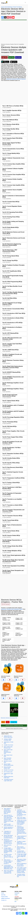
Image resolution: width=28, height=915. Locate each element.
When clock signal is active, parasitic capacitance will (8, 872)
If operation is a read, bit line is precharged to (7, 832)
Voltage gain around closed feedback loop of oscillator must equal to (21, 822)
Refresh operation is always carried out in (8, 828)
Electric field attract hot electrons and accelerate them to (8, 836)
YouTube (17, 896)
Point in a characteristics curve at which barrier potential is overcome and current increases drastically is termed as (21, 830)
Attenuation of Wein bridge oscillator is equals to (21, 860)
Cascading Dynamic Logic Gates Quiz (8, 780)
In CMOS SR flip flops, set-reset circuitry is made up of (8, 856)
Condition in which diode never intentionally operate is (21, 843)
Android (16, 899)
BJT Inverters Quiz (8, 771)
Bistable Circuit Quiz (8, 770)
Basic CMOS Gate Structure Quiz (8, 747)
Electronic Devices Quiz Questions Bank (12, 609)
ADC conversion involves (7, 845)
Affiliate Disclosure (5, 898)
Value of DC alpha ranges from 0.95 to (21, 818)
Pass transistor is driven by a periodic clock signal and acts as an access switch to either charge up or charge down (8, 819)
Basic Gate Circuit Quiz (8, 755)
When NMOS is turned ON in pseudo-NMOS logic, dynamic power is (7, 811)
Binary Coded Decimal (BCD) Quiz (8, 764)
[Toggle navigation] (25, 2)
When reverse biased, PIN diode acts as (21, 848)
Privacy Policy (4, 896)
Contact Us (3, 900)
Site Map (3, 894)
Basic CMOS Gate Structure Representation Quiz (8, 751)
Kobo (7, 722)
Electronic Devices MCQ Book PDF (9, 718)
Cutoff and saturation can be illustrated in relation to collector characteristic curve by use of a (21, 812)
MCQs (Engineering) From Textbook (11, 7)
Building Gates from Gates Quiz (8, 777)
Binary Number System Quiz (7, 767)
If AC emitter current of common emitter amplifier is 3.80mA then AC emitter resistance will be (21, 870)
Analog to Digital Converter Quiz (7, 739)
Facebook (17, 893)
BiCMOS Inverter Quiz (8, 761)
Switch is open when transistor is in (8, 825)
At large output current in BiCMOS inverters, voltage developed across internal (8, 850)
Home (2, 893)
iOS (15, 901)
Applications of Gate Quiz (8, 742)
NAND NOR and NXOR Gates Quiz (8, 736)
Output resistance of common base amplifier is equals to (21, 838)
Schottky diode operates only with (21, 851)
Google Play (14, 722)
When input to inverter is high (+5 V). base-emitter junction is (8, 861)
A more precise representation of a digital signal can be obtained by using (8, 867)
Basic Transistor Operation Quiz (7, 758)
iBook (3, 722)
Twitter (16, 894)
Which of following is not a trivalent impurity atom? (22, 865)
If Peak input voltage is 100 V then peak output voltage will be (22, 855)
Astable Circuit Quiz (8, 745)
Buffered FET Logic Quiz (8, 774)
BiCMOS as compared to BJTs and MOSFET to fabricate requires (8, 841)
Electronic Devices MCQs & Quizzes (16, 79)
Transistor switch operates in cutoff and (21, 875)
